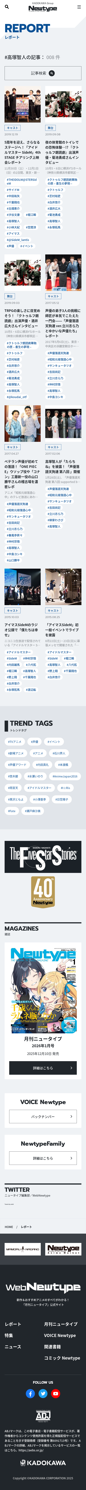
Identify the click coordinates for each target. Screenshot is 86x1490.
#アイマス (13, 233)
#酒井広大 (54, 208)
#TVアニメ (14, 742)
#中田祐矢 (13, 196)
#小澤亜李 (39, 799)
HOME (9, 1227)
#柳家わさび (55, 520)
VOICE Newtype (60, 1335)
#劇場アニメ (16, 753)
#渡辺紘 (31, 689)
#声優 (10, 246)
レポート (13, 1324)
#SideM (12, 658)
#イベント (26, 246)
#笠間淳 (31, 227)
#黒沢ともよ (16, 799)
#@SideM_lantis (18, 240)
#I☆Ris (65, 788)
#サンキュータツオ (60, 365)
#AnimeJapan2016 (65, 776)
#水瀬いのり (35, 776)
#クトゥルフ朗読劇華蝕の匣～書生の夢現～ (62, 181)
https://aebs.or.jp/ (31, 1450)
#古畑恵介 (13, 208)
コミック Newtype (62, 1358)
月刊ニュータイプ (61, 1324)
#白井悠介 (54, 202)
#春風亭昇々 (14, 535)
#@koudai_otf (17, 397)
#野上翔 (12, 677)
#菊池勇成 (54, 215)
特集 (9, 1335)
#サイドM (13, 190)
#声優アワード (17, 764)
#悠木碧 (13, 776)
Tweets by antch (9, 1204)
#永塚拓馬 (54, 227)
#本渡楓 (63, 764)
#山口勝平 (13, 560)
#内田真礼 (42, 764)
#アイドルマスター (19, 652)
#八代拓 (31, 665)
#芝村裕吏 (54, 196)
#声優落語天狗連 (58, 353)
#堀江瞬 (31, 215)
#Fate (11, 811)
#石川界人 (59, 753)
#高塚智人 (13, 221)
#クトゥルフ (55, 190)
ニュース (13, 1346)
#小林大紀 (13, 227)
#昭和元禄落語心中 (60, 359)
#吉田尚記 (54, 372)
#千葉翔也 (13, 202)
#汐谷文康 (13, 215)
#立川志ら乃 (55, 378)
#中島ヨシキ (55, 397)
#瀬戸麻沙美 (32, 811)
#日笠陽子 (61, 799)
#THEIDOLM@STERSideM (22, 181)
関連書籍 (52, 1346)
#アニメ (38, 753)
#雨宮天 (13, 788)
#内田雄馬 (13, 665)
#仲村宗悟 (54, 384)
